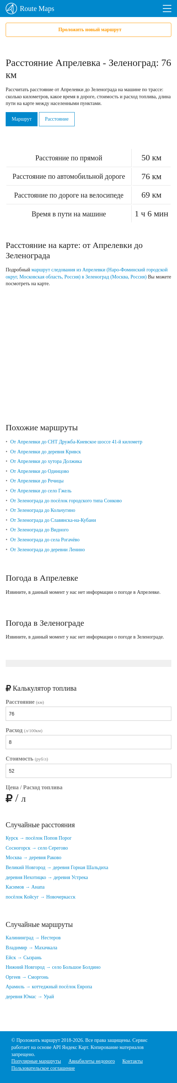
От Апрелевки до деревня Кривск (45, 451)
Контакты (132, 1061)
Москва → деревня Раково (33, 857)
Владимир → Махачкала (31, 947)
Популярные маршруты (36, 1061)
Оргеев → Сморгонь (27, 977)
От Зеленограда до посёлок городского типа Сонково (66, 500)
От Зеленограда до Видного (39, 529)
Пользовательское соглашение (43, 1068)
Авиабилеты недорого (91, 1061)
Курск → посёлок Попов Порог (39, 838)
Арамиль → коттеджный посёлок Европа (49, 986)
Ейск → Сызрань (23, 957)
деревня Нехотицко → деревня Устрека (47, 877)
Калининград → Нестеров (33, 937)
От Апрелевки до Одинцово (39, 471)
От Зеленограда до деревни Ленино (47, 549)
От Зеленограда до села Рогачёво (45, 539)
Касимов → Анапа (25, 887)
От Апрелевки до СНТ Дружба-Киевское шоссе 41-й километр (76, 441)
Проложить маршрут (38, 1040)
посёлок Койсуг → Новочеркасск (40, 897)
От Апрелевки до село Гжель (41, 490)
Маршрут (22, 119)
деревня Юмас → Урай (30, 996)
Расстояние (57, 119)
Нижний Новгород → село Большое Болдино (53, 967)
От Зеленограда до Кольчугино (42, 510)
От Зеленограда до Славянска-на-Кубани (53, 520)
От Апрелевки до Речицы (37, 481)
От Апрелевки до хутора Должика (46, 461)
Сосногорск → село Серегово (37, 848)
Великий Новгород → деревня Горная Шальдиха (57, 867)
